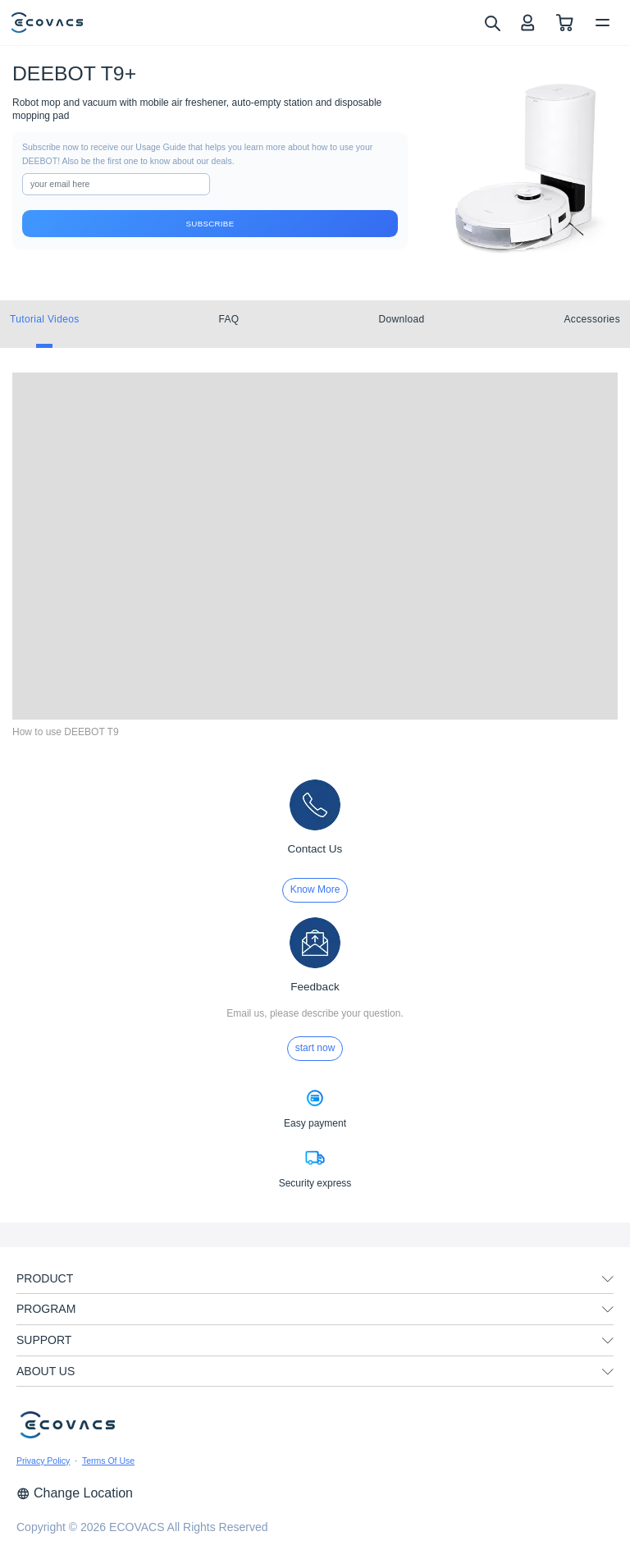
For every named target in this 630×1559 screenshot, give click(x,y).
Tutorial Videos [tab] (45, 319)
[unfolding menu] (608, 1279)
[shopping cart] (564, 22)
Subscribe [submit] (210, 223)
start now (315, 1048)
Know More (315, 889)
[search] (491, 22)
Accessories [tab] (592, 319)
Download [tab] (401, 319)
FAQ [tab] (228, 319)
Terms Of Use (108, 1460)
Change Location (74, 1493)
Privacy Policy (43, 1460)
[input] (116, 184)
